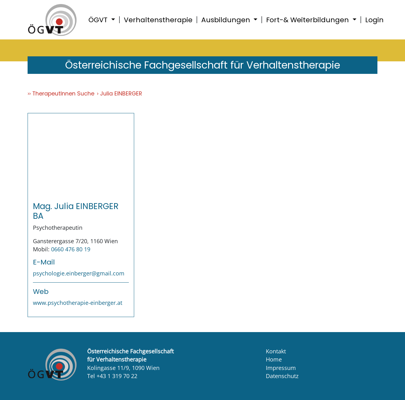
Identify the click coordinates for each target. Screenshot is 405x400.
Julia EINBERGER (121, 93)
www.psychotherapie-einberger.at (77, 302)
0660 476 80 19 (70, 249)
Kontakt (276, 351)
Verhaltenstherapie (158, 20)
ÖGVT (98, 20)
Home (274, 359)
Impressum (281, 368)
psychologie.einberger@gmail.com (78, 273)
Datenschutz (282, 376)
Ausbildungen (226, 20)
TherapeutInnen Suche (63, 93)
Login (374, 20)
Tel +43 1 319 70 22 (112, 376)
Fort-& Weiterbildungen (308, 20)
